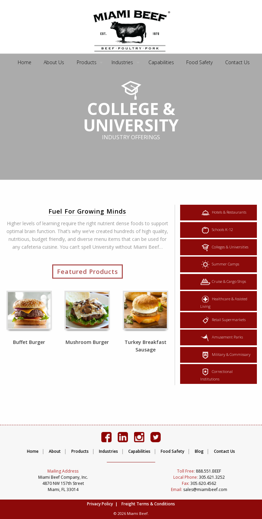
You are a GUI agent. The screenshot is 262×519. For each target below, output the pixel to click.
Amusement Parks (221, 337)
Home (24, 62)
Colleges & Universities (224, 247)
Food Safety (199, 62)
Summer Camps (219, 264)
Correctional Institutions (216, 374)
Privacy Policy (100, 504)
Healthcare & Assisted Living (223, 301)
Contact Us (237, 62)
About (55, 451)
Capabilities (161, 62)
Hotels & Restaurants (223, 212)
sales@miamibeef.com (199, 489)
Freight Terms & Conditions (148, 504)
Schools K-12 (216, 230)
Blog (199, 451)
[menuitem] (24, 62)
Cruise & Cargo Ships (223, 282)
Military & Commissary (225, 355)
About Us (54, 62)
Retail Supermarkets (223, 320)
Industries (122, 62)
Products (87, 62)
